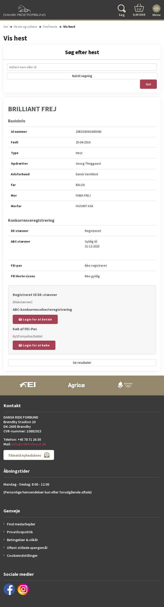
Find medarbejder (21, 524)
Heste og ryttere (25, 27)
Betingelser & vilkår (22, 539)
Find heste (50, 27)
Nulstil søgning (82, 76)
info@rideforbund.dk (29, 444)
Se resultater (82, 363)
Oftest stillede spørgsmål (27, 547)
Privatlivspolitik (20, 532)
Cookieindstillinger (22, 555)
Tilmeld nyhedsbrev (28, 455)
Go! (5, 27)
